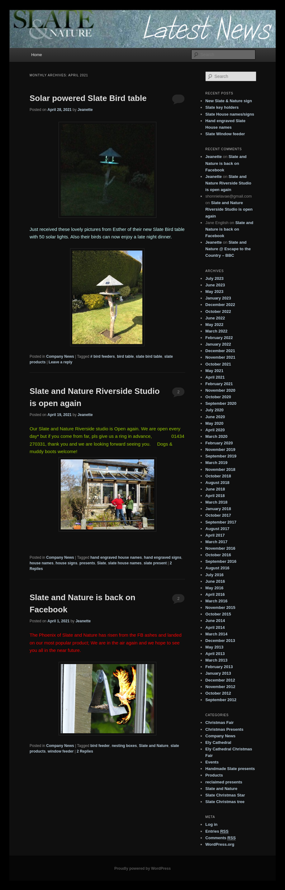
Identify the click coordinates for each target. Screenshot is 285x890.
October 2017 (218, 515)
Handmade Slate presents (230, 768)
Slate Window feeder (225, 134)
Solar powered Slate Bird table (88, 98)
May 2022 (214, 324)
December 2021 (220, 350)
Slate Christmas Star (225, 795)
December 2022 (220, 304)
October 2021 (218, 364)
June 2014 (215, 620)
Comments (220, 837)
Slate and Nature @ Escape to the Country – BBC (228, 249)
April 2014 (215, 627)
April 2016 (215, 594)
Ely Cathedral (218, 742)
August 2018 (217, 482)
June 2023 (215, 285)
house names (42, 563)
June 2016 (215, 581)
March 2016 (216, 601)
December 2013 (220, 640)
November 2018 (220, 469)
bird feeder (100, 746)
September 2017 (220, 522)
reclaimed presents (223, 782)
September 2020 (220, 403)
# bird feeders (102, 356)
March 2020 (216, 436)
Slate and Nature (154, 746)
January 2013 (218, 673)
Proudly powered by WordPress (142, 868)
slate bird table (149, 356)
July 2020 (214, 410)
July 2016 (214, 574)
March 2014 (216, 634)
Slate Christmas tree (225, 801)
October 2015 (218, 614)
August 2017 (217, 528)
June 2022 (215, 318)
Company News (60, 356)
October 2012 (218, 693)
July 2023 (214, 278)
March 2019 (216, 462)
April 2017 (215, 535)
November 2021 (220, 357)
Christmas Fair (219, 722)
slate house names (124, 563)
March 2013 (216, 660)
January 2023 (218, 298)
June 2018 (215, 489)
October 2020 (218, 397)
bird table (125, 356)
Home (36, 54)
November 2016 (220, 548)
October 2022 (218, 311)
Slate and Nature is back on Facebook (225, 163)
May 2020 (214, 423)
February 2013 (219, 666)
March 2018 (216, 502)
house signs (66, 563)
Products (214, 775)
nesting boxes (124, 746)
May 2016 (214, 588)
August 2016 (217, 568)
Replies (85, 751)
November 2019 (220, 449)
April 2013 (215, 653)
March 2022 (216, 331)
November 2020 (220, 390)
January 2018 (218, 508)
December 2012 (220, 680)
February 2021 (219, 383)
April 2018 (215, 495)
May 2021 (214, 370)
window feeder (61, 751)
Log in (211, 824)
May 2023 (214, 291)
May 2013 (214, 647)
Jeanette (85, 110)
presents (87, 563)
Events (212, 762)
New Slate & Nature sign (228, 100)
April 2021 (215, 377)
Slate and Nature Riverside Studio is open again (228, 183)
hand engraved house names (116, 557)
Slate (101, 563)
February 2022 (219, 337)
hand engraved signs (162, 557)
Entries (216, 831)
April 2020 (215, 430)
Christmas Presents (224, 729)
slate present (155, 563)
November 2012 (220, 686)
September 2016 (220, 561)
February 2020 (219, 443)
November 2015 (220, 607)
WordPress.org (219, 844)
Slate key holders (222, 107)
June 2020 (215, 416)
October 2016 (218, 555)
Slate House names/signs (229, 114)
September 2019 (220, 456)
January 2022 (218, 344)
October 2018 (218, 476)
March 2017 (216, 541)
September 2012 (220, 699)
